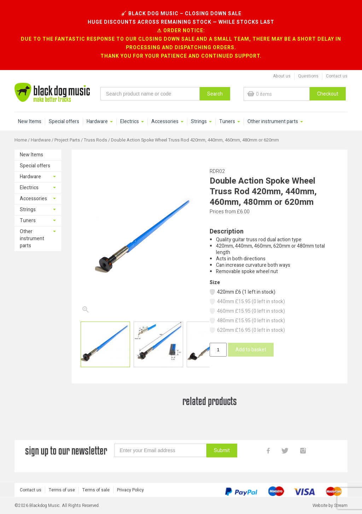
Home (20, 140)
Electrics (129, 121)
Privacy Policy (130, 490)
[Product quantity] (218, 350)
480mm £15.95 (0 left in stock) (247, 320)
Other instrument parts (272, 121)
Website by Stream (330, 505)
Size (215, 282)
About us (282, 76)
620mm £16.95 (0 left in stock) (247, 330)
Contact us (337, 76)
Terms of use (62, 490)
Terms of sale (96, 490)
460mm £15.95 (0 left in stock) (247, 311)
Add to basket (250, 349)
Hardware (97, 121)
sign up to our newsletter (66, 450)
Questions (308, 76)
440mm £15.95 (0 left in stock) (247, 301)
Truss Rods (95, 140)
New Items (29, 121)
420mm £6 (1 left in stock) (242, 292)
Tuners (227, 121)
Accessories (165, 121)
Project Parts (67, 140)
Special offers (64, 121)
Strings (199, 121)
